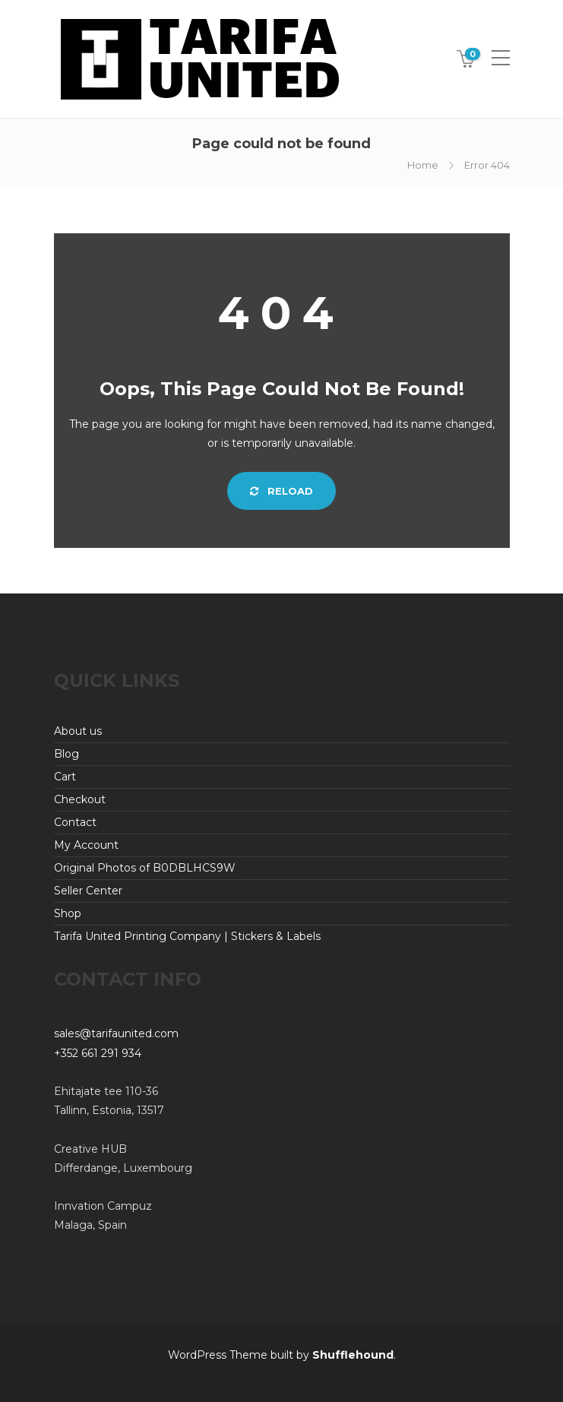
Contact (75, 822)
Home (422, 165)
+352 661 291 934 (97, 1053)
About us (78, 731)
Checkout (80, 799)
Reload (281, 491)
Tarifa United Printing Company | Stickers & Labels (187, 936)
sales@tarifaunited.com (116, 1033)
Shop (67, 913)
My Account (86, 845)
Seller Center (88, 890)
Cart (65, 776)
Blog (66, 753)
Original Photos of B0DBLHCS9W (145, 867)
